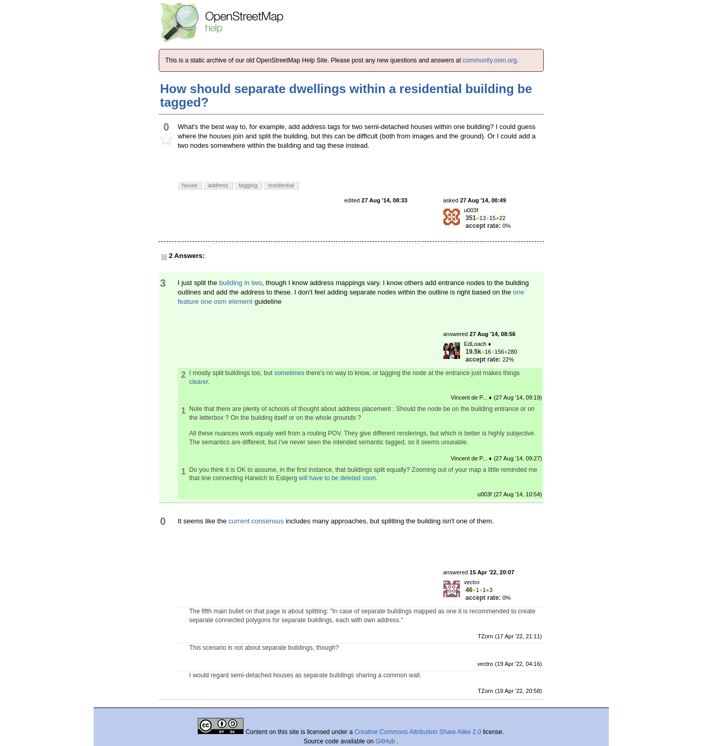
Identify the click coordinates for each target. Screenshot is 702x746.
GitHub (386, 741)
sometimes (289, 373)
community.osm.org (490, 60)
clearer (198, 381)
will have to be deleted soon (337, 478)
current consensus (256, 521)
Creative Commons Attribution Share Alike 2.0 (417, 732)
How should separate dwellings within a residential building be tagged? (346, 95)
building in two (240, 283)
